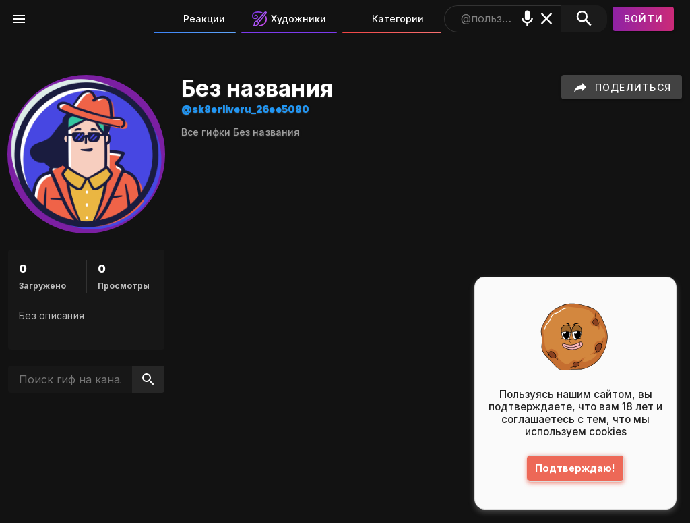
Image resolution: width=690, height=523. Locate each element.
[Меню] (19, 19)
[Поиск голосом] (527, 18)
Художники (289, 18)
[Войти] (644, 19)
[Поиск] (583, 18)
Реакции (194, 18)
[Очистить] (547, 18)
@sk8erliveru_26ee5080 (245, 109)
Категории (388, 18)
